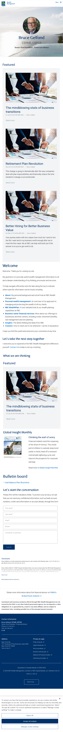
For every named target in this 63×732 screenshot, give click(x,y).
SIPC (34, 674)
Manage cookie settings (30, 727)
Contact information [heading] (9, 619)
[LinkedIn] (4, 630)
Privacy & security (38, 642)
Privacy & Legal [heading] (38, 639)
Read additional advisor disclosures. (10, 579)
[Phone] (30, 526)
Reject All (29, 715)
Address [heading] (4, 639)
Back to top (30, 682)
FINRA (28, 674)
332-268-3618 (8, 628)
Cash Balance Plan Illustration (17, 482)
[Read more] (4, 575)
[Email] (30, 520)
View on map (5, 648)
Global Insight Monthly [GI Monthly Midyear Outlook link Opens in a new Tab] (48, 468)
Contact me (15, 347)
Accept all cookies (30, 721)
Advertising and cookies (39, 658)
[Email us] (2, 630)
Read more (10, 120)
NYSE (56, 671)
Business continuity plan (40, 652)
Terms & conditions (38, 648)
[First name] (30, 508)
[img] (31, 32)
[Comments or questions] (30, 536)
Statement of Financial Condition (42, 655)
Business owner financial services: (20, 313)
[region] (31, 714)
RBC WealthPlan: (12, 307)
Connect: (9, 326)
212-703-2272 (10, 626)
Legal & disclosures (38, 645)
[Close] (59, 698)
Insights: (9, 323)
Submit (9, 547)
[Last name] (30, 514)
